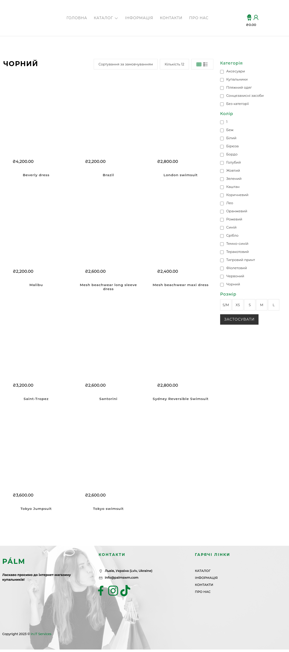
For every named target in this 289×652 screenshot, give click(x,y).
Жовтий (233, 170)
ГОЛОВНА (76, 18)
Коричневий (237, 195)
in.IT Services (41, 636)
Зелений (234, 178)
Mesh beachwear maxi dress (180, 285)
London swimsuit (180, 175)
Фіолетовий (236, 268)
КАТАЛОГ (106, 18)
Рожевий (234, 219)
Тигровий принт (240, 260)
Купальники (237, 79)
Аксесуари (235, 71)
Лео (229, 203)
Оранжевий (236, 211)
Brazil (108, 175)
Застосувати (239, 319)
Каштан (233, 187)
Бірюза (232, 146)
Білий (231, 138)
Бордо (232, 154)
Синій (231, 227)
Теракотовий (237, 252)
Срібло (232, 235)
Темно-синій (237, 243)
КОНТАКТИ (171, 18)
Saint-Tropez (36, 400)
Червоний (235, 276)
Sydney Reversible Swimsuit (180, 400)
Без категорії (237, 104)
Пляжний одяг (239, 87)
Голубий (233, 162)
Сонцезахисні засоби (245, 95)
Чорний (233, 284)
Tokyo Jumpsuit (36, 510)
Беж (229, 130)
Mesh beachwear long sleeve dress (108, 287)
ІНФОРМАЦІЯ (139, 18)
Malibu (36, 285)
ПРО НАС (199, 18)
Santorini (108, 400)
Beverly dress (36, 175)
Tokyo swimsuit (108, 510)
